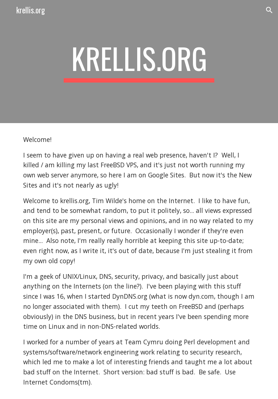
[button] (269, 10)
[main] (139, 61)
